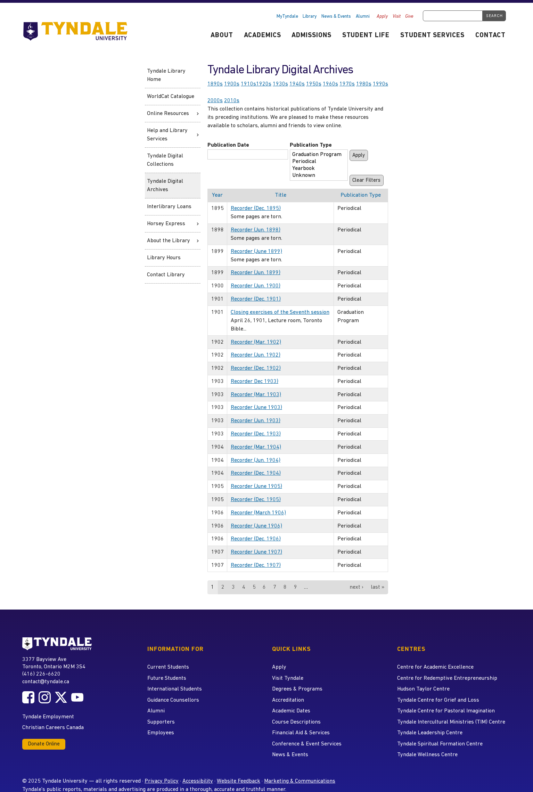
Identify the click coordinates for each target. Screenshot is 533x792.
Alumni (363, 16)
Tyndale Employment (48, 717)
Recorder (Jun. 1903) (255, 421)
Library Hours (164, 258)
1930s (280, 84)
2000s (215, 101)
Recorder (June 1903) (256, 407)
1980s (363, 84)
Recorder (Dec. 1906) (256, 539)
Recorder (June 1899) (256, 251)
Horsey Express (166, 224)
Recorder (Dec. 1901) (256, 299)
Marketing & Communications (299, 781)
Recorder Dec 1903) (254, 381)
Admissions (311, 35)
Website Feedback (238, 781)
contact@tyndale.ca (45, 682)
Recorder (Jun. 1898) (255, 230)
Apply (382, 16)
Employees (160, 733)
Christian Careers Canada (53, 727)
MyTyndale (287, 16)
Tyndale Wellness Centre (427, 755)
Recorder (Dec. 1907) (256, 565)
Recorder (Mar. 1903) (256, 395)
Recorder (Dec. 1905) (256, 500)
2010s (231, 101)
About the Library (168, 241)
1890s (215, 84)
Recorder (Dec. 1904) (256, 473)
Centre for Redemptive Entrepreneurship (447, 678)
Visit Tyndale (287, 678)
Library (310, 16)
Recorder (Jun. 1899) (255, 273)
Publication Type (311, 145)
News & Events (336, 16)
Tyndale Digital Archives (165, 186)
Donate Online (44, 744)
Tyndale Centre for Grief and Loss (438, 700)
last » (378, 587)
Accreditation (288, 700)
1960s (330, 84)
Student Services (432, 35)
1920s (263, 84)
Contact (490, 35)
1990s (380, 84)
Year (217, 195)
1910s (248, 84)
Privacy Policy (162, 781)
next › (356, 587)
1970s (347, 84)
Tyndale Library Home (166, 75)
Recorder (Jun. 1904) (255, 460)
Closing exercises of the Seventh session (280, 312)
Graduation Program (317, 155)
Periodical (317, 161)
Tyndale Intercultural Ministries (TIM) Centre (451, 722)
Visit (397, 16)
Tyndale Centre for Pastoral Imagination (446, 711)
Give (409, 16)
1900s (231, 84)
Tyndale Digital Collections (165, 160)
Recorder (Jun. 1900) (255, 286)
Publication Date (228, 145)
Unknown (317, 175)
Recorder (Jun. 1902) (255, 355)
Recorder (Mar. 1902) (256, 342)
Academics (262, 35)
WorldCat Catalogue (170, 96)
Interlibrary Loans (169, 207)
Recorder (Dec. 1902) (256, 368)
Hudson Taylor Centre (423, 689)
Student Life (366, 35)
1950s (313, 84)
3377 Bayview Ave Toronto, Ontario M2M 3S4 (53, 663)
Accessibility (197, 781)
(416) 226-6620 (41, 674)
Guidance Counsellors (173, 700)
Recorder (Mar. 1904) (256, 447)
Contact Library (166, 275)
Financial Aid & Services (301, 733)
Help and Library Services (167, 135)
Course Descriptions (296, 722)
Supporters (161, 722)
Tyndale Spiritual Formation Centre (440, 744)
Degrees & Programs (297, 689)
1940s (297, 84)
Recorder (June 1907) (256, 552)
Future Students (166, 678)
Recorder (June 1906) (256, 526)
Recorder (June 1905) (256, 486)
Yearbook (317, 168)
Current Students (168, 667)
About (222, 35)
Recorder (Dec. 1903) (256, 434)
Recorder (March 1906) (258, 513)
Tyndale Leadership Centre (429, 733)
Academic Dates (291, 711)
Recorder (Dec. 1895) (256, 208)
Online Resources (168, 113)
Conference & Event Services (307, 744)
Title (280, 195)
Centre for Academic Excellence (435, 667)
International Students (174, 689)
